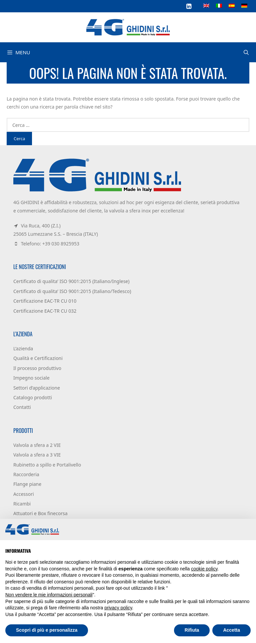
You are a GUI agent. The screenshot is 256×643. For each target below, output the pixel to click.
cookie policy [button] (204, 568)
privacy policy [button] (118, 607)
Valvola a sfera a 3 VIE (37, 455)
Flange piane (27, 484)
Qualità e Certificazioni (38, 358)
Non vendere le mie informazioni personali (48, 594)
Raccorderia (26, 474)
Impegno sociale (31, 378)
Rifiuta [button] (192, 630)
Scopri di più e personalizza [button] (46, 630)
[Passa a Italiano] (219, 5)
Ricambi (22, 503)
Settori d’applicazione (36, 388)
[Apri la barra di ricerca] (246, 52)
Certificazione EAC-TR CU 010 (44, 301)
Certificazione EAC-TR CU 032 (44, 311)
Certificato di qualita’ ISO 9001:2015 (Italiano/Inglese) (71, 281)
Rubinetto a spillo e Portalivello (47, 465)
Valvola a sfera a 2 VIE (37, 445)
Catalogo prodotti (32, 397)
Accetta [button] (231, 630)
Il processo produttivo (37, 368)
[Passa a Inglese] (206, 5)
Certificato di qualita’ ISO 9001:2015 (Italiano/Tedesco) (72, 291)
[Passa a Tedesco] (244, 5)
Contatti (22, 407)
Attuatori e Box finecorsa (40, 513)
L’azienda (23, 348)
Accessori (23, 494)
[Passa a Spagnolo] (231, 5)
